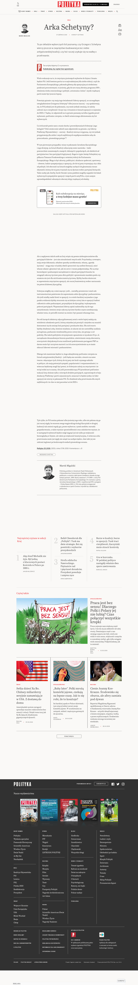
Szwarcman (76, 853)
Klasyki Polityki (106, 874)
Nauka (68, 12)
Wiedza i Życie (20, 864)
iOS (72, 955)
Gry (43, 900)
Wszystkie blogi (77, 867)
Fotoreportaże (105, 857)
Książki (45, 880)
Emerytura (46, 860)
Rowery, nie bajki (78, 900)
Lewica (16, 894)
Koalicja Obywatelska (22, 887)
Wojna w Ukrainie (21, 920)
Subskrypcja (101, 798)
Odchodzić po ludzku (108, 867)
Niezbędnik (18, 874)
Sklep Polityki (105, 894)
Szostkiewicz (76, 857)
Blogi (76, 12)
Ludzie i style (105, 853)
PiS (15, 890)
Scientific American (22, 860)
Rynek (50, 12)
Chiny (16, 937)
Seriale (45, 890)
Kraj (35, 12)
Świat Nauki (18, 867)
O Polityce (17, 962)
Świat (43, 12)
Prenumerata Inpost (84, 798)
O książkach (76, 890)
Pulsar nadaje (76, 907)
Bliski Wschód (19, 930)
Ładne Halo (78, 977)
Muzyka (45, 883)
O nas (102, 891)
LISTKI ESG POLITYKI (51, 867)
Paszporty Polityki (49, 904)
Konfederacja (19, 904)
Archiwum (104, 881)
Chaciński (75, 860)
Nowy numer (25, 12)
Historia (103, 860)
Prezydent (18, 907)
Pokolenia (101, 12)
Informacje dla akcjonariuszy (53, 962)
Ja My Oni (17, 870)
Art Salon (46, 910)
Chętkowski (76, 864)
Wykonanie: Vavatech (89, 977)
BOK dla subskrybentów (22, 958)
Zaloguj (116, 4)
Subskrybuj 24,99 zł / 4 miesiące (95, 5)
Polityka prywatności (50, 954)
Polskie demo (76, 904)
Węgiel (45, 857)
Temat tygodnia (77, 880)
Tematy (103, 887)
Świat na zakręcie (78, 887)
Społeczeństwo (106, 864)
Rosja (16, 934)
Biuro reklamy (19, 950)
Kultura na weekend (79, 883)
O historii (75, 894)
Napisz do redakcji (20, 954)
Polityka (17, 850)
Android (77, 955)
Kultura (59, 12)
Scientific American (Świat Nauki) (53, 928)
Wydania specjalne (21, 853)
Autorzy (103, 884)
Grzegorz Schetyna (46, 469)
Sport (102, 870)
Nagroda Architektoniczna (53, 907)
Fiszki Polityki (104, 955)
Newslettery (105, 850)
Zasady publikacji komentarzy (53, 950)
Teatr (44, 897)
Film (44, 887)
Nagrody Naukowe (49, 936)
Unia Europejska (20, 923)
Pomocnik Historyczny (23, 857)
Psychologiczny (77, 897)
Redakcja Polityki (20, 946)
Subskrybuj (92, 218)
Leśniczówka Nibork (40, 977)
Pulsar (45, 923)
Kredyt (45, 864)
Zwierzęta (104, 877)
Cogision (72, 977)
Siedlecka (75, 850)
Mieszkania (47, 850)
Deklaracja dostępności (51, 958)
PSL (15, 897)
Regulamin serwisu (49, 946)
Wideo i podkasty (87, 12)
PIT (43, 853)
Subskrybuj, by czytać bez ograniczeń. (58, 69)
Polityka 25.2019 (44, 463)
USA (15, 927)
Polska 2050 (18, 900)
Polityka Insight (26, 977)
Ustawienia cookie (49, 966)
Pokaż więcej (69, 751)
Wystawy (46, 894)
